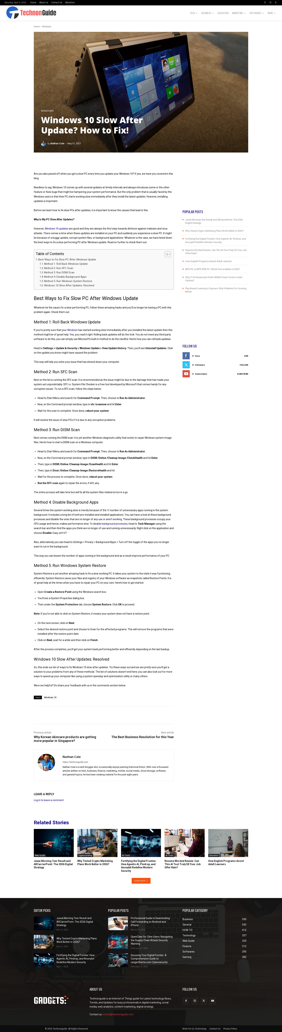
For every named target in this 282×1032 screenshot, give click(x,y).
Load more (141, 880)
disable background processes (110, 523)
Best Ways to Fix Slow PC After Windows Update (67, 259)
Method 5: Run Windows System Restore (68, 281)
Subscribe (242, 373)
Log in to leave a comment (49, 800)
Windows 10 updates (56, 228)
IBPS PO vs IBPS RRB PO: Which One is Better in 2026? (212, 269)
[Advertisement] (215, 184)
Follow (244, 364)
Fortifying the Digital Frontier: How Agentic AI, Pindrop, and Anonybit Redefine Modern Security (75, 959)
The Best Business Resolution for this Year (142, 737)
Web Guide (40, 855)
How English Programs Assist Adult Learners (208, 261)
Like (246, 355)
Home (37, 26)
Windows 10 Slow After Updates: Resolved (69, 285)
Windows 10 (50, 697)
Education (214, 855)
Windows (46, 26)
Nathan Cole (57, 143)
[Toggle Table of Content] (166, 254)
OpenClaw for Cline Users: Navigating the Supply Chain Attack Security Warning (152, 940)
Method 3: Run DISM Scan (59, 272)
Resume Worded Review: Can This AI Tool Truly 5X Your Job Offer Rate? (183, 864)
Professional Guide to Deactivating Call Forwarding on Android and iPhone (150, 922)
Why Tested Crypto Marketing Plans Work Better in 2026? (214, 230)
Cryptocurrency (85, 855)
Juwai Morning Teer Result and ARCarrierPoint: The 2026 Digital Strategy (53, 864)
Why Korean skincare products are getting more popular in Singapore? (65, 739)
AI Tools (126, 855)
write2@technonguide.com (118, 1014)
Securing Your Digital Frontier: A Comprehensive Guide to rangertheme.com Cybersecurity (149, 959)
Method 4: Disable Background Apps (65, 276)
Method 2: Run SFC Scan (58, 268)
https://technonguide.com (75, 762)
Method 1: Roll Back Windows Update (66, 263)
